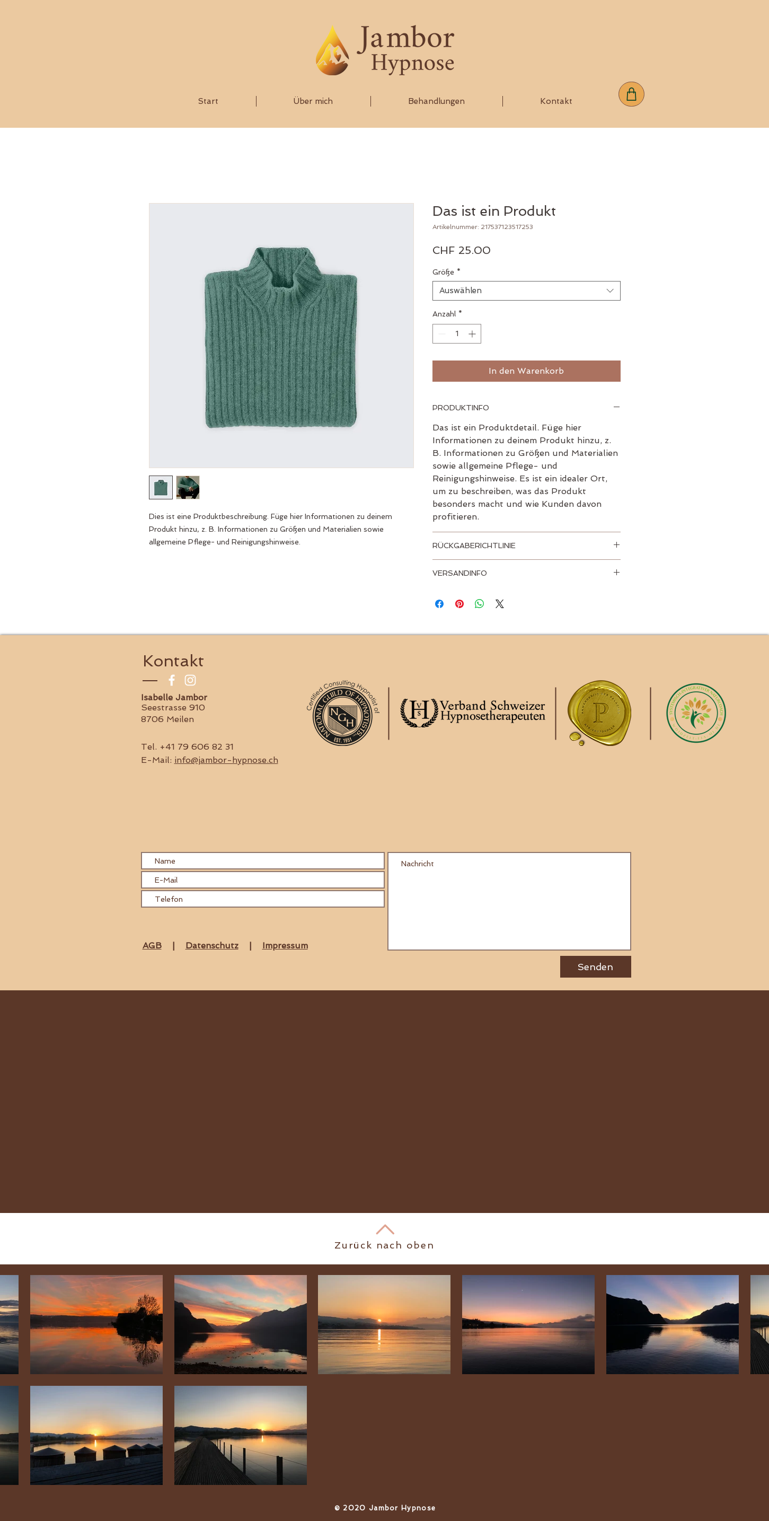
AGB (152, 945)
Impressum (285, 945)
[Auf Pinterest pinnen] (459, 603)
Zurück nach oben (384, 1245)
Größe (446, 272)
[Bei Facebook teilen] (439, 603)
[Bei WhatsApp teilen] (479, 603)
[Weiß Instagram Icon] (190, 680)
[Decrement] (440, 333)
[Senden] (595, 967)
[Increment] (473, 333)
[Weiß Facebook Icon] (171, 680)
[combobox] (526, 291)
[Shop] (631, 94)
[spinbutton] (456, 333)
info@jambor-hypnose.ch (226, 760)
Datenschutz (211, 945)
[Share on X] (499, 603)
